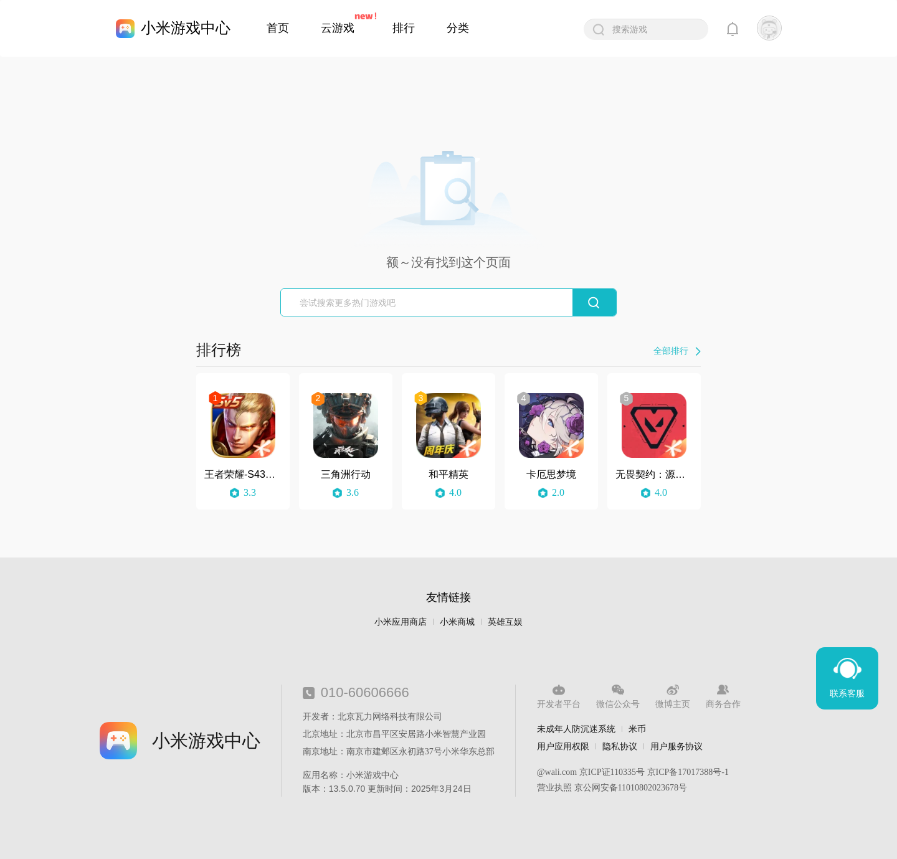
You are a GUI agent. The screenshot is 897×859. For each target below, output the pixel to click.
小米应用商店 (400, 622)
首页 (278, 28)
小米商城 (457, 622)
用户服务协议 (676, 746)
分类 (458, 28)
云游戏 (337, 28)
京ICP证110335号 (612, 772)
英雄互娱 (505, 622)
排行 (403, 28)
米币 (637, 729)
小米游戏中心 (185, 27)
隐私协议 (619, 746)
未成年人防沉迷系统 (576, 729)
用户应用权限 (563, 746)
